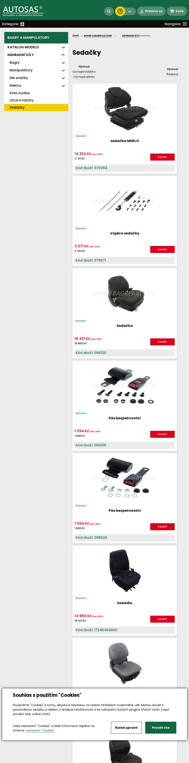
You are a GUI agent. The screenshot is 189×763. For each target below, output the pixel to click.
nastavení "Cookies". (40, 730)
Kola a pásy (20, 93)
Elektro (15, 85)
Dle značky (19, 77)
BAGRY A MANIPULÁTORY (28, 37)
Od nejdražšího (84, 77)
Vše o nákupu (14, 756)
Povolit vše (161, 728)
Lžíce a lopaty (21, 100)
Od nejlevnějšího (84, 71)
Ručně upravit (126, 728)
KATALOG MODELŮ (23, 47)
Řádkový (172, 74)
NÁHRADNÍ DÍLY (20, 54)
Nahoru (79, 505)
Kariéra (101, 756)
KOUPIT (97, 160)
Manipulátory (21, 70)
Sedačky (17, 107)
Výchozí (84, 66)
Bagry (15, 62)
